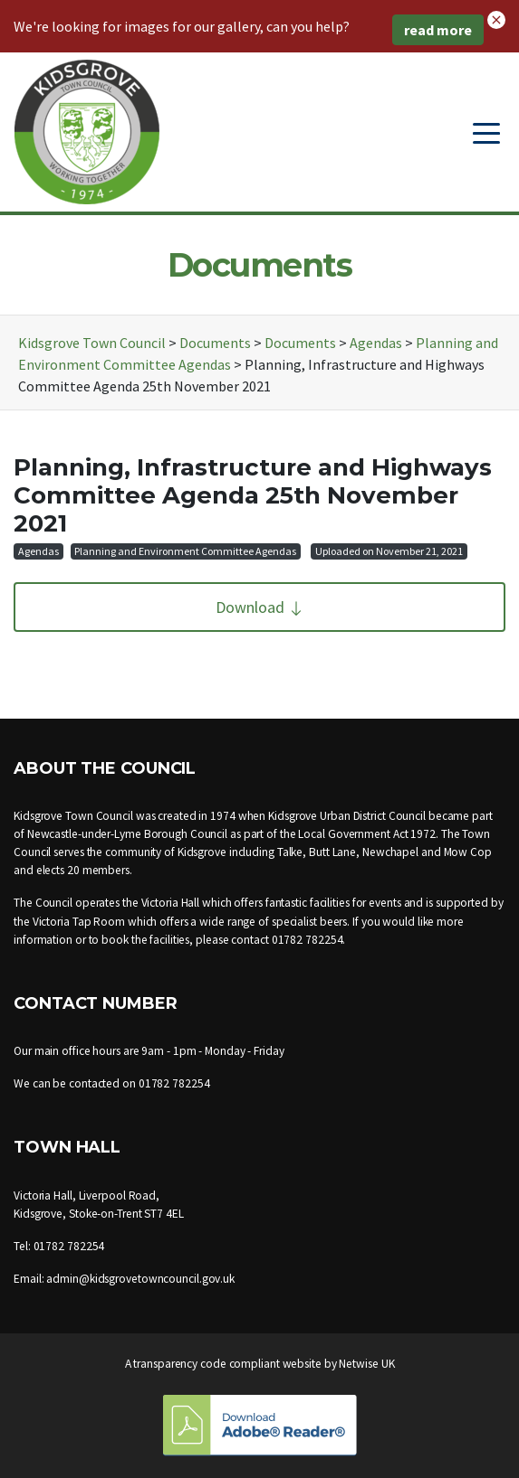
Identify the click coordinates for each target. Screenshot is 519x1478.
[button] (496, 18)
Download (260, 607)
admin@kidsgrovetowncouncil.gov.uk (140, 1278)
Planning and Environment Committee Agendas (185, 551)
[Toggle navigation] (486, 132)
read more (438, 30)
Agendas (38, 551)
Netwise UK (366, 1363)
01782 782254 (307, 939)
